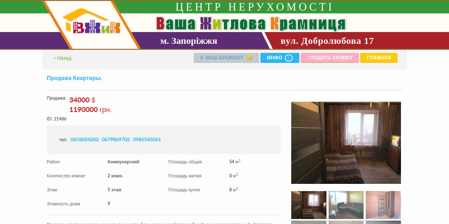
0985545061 (147, 139)
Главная (379, 57)
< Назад (62, 58)
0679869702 (116, 139)
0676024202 (84, 139)
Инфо (280, 58)
